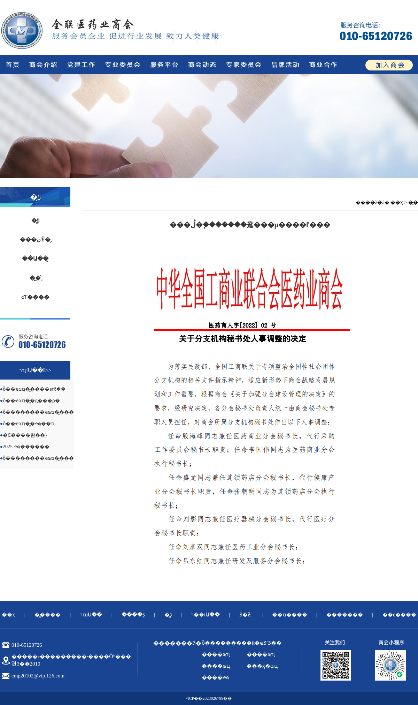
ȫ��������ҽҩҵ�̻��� (38, 412)
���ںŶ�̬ (35, 239)
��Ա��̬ (35, 259)
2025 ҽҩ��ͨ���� (26, 446)
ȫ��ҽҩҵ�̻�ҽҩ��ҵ (28, 423)
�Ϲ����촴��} (25, 435)
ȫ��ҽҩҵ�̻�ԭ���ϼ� (31, 400)
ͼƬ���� (35, 297)
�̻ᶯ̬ (35, 220)
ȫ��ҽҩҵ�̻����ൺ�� (34, 389)
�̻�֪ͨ (35, 278)
